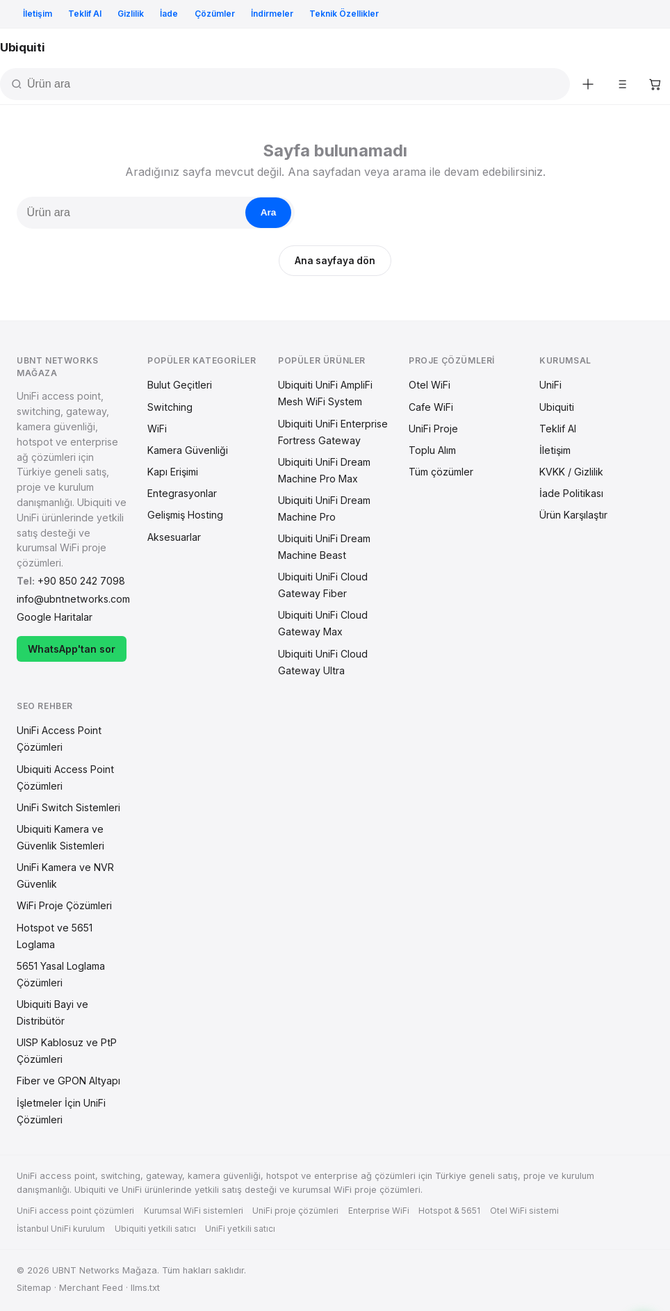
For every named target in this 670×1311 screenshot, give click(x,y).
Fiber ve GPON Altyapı (68, 1080)
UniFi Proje (433, 428)
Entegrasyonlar (182, 493)
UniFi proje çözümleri (295, 1210)
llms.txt (145, 1287)
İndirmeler (272, 13)
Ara (269, 212)
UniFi (550, 385)
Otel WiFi (429, 385)
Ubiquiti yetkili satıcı (155, 1228)
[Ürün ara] (296, 84)
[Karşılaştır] (621, 84)
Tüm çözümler (441, 472)
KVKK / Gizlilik (571, 472)
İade (169, 13)
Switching (170, 407)
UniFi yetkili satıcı (240, 1228)
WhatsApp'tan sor (71, 649)
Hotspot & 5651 (449, 1210)
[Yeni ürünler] (588, 84)
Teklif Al (84, 13)
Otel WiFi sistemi (524, 1210)
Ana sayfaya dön (335, 260)
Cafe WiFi (431, 407)
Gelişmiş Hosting (185, 515)
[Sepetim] (654, 84)
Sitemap (34, 1287)
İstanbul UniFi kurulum (61, 1228)
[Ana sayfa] (22, 47)
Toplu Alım (432, 450)
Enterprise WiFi (378, 1210)
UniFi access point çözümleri (75, 1210)
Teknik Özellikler (344, 13)
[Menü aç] (656, 48)
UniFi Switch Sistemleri (68, 807)
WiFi (157, 428)
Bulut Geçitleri (179, 385)
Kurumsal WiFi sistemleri (193, 1210)
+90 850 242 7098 (81, 581)
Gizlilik (130, 13)
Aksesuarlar (174, 537)
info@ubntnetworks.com (73, 599)
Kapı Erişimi (172, 472)
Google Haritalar (54, 617)
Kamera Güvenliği (187, 450)
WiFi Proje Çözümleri (64, 905)
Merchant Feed (91, 1287)
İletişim (37, 13)
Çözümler (215, 13)
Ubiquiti (556, 407)
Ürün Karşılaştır (573, 515)
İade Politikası (571, 493)
